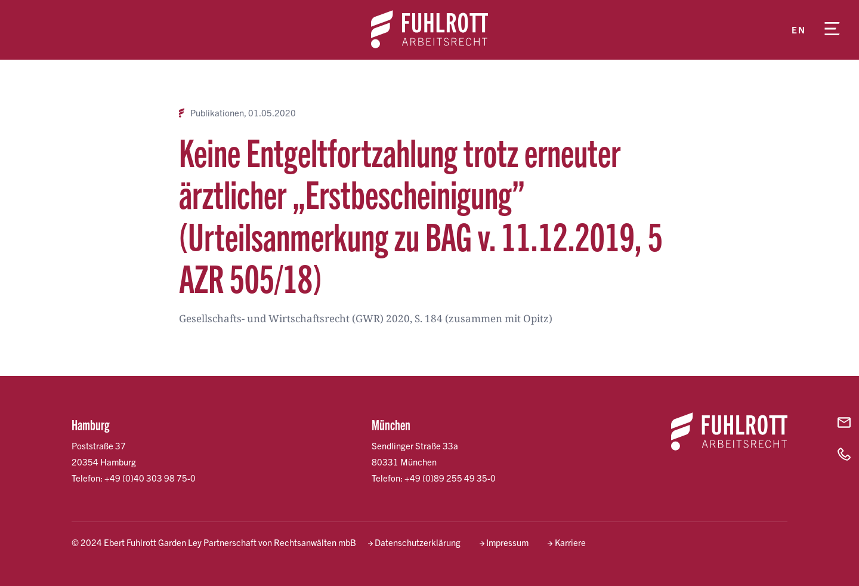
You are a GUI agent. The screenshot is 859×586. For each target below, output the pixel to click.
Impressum (507, 542)
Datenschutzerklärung (418, 542)
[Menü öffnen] (832, 30)
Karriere (570, 542)
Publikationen (217, 112)
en (798, 29)
